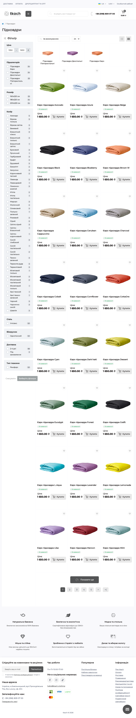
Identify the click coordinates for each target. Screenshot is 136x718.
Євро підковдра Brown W (116, 168)
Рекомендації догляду (124, 681)
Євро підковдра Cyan (48, 359)
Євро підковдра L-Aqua (49, 485)
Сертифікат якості (122, 696)
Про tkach (119, 669)
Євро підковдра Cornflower (84, 296)
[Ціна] (10, 50)
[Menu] (28, 14)
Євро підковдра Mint (114, 548)
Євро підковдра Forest (82, 422)
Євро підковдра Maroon (82, 548)
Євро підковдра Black (48, 168)
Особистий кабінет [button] (125, 4)
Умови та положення (124, 687)
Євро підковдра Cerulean (83, 230)
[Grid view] (128, 39)
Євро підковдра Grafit (114, 422)
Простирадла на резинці (91, 675)
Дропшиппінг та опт (35, 4)
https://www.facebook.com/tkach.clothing (50, 680)
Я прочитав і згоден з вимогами (22, 676)
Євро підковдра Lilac (48, 548)
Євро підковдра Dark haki (83, 359)
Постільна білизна (89, 669)
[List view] (122, 39)
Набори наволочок (89, 672)
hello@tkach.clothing (56, 686)
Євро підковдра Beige (114, 105)
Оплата (19, 4)
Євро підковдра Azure (81, 105)
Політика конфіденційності (23, 675)
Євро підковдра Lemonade (117, 485)
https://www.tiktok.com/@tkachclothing (63, 680)
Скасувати (11, 378)
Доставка (8, 4)
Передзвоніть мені (9, 702)
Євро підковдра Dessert (115, 359)
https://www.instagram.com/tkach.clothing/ (56, 680)
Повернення (120, 678)
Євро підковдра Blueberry (83, 168)
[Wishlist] (64, 71)
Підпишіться (36, 669)
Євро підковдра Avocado (50, 105)
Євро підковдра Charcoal (116, 230)
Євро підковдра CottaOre (116, 296)
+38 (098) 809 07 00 (105, 14)
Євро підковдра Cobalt (49, 296)
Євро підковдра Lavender (83, 485)
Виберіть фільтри (27, 378)
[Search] (51, 13)
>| (106, 589)
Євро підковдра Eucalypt (50, 422)
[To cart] (58, 117)
